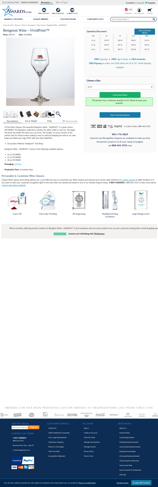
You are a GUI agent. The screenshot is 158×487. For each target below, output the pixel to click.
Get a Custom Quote (145, 31)
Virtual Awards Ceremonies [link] (129, 461)
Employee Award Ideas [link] (127, 451)
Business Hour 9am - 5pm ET (23, 445)
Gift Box (17, 164)
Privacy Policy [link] (89, 451)
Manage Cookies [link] (90, 447)
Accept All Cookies (141, 483)
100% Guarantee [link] (58, 433)
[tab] (12, 121)
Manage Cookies (122, 483)
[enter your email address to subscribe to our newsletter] (20, 427)
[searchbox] (133, 19)
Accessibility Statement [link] (56, 456)
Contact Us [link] (52, 428)
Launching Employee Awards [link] (129, 447)
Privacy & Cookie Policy (87, 483)
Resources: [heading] (125, 423)
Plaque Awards (40, 19)
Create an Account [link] (90, 433)
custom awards (128, 180)
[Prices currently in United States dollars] (126, 9)
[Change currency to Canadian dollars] (130, 9)
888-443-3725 (19, 439)
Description (12, 121)
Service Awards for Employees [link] (130, 470)
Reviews (99, 234)
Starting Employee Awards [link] (128, 442)
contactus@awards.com (21, 450)
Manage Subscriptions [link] (92, 442)
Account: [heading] (88, 423)
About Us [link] (122, 428)
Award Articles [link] (124, 433)
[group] (128, 9)
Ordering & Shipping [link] (55, 442)
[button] (10, 2)
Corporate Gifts (95, 19)
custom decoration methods (14, 185)
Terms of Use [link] (88, 456)
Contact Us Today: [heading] (22, 433)
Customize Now (120, 95)
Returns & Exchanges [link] (56, 447)
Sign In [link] (86, 428)
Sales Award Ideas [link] (125, 465)
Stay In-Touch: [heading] (20, 423)
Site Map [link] (122, 475)
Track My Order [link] (54, 451)
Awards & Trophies (13, 19)
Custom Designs (68, 19)
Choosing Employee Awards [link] (129, 456)
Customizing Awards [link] (126, 437)
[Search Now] (153, 19)
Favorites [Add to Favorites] (71, 121)
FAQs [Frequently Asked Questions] (49, 121)
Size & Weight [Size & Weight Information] (31, 121)
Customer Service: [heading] (58, 423)
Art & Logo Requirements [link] (57, 437)
